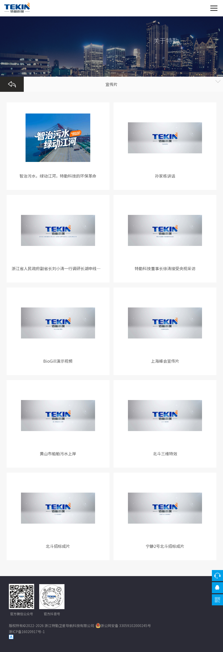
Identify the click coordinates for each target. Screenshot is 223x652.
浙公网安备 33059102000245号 (123, 625)
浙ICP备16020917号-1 (27, 631)
